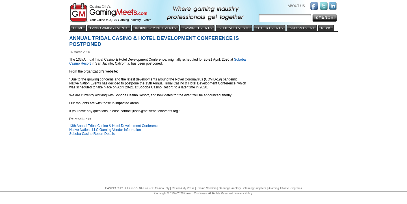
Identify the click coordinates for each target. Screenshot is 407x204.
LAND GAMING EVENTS (109, 28)
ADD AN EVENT (301, 28)
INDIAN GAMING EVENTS (155, 28)
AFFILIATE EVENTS (234, 28)
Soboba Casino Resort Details (92, 134)
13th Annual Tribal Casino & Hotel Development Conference (114, 126)
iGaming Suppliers (254, 188)
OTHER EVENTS (269, 28)
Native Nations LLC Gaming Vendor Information (105, 130)
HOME (78, 28)
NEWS (326, 28)
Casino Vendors (206, 188)
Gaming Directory (230, 188)
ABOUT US (296, 6)
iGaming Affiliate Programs (285, 188)
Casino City (162, 188)
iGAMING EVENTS (197, 28)
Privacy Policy (243, 193)
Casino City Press (183, 188)
